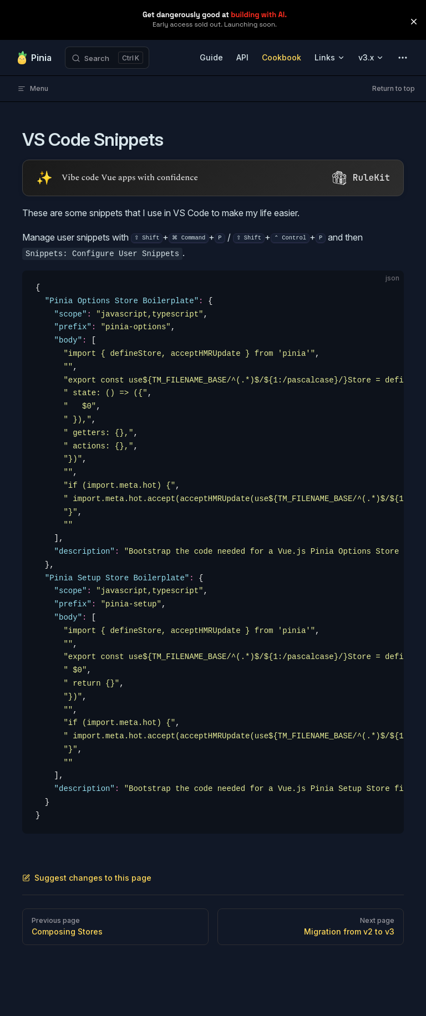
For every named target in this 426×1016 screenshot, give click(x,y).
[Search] (107, 58)
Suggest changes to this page (86, 877)
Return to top (393, 88)
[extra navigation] (402, 57)
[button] (413, 21)
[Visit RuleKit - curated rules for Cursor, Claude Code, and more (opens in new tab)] (213, 178)
